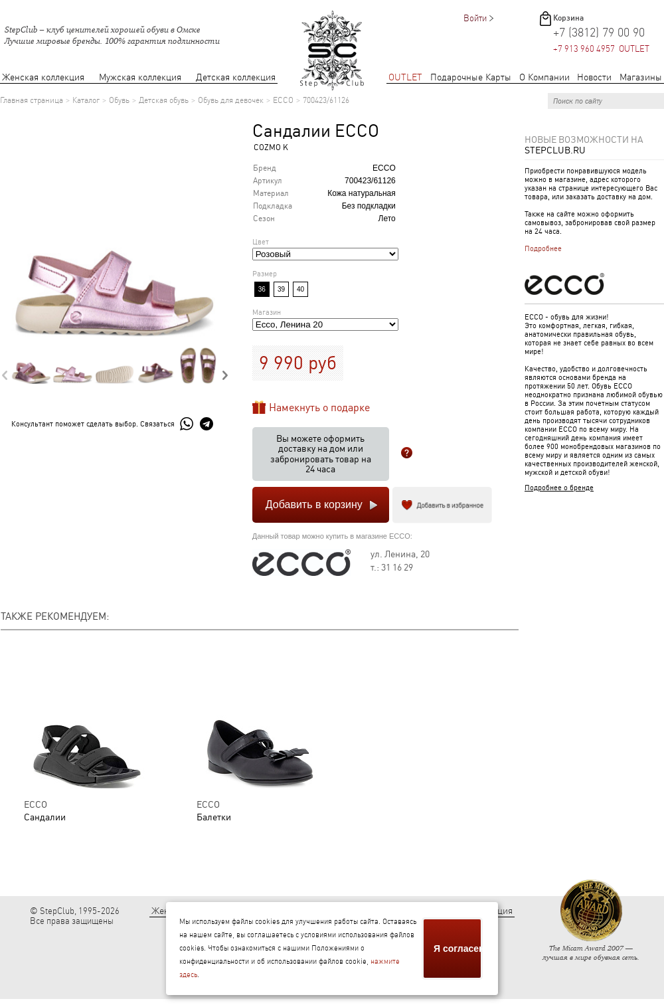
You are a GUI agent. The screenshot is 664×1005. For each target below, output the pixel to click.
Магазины (641, 77)
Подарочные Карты (470, 77)
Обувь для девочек (231, 100)
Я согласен (458, 948)
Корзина (568, 18)
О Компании (544, 77)
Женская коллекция (43, 77)
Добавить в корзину (314, 504)
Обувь (119, 100)
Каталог (86, 100)
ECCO (283, 100)
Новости (594, 77)
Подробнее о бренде (559, 488)
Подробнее (543, 248)
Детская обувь (164, 100)
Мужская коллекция (140, 77)
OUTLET (405, 77)
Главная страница (31, 100)
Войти (475, 18)
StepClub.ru (555, 150)
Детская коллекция (236, 77)
